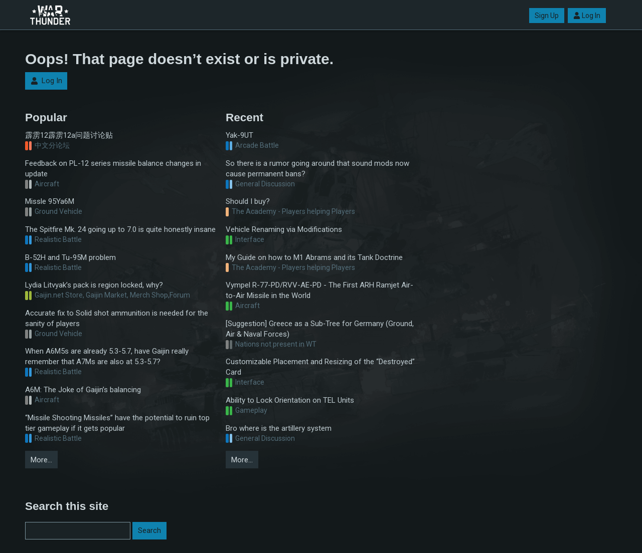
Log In (586, 16)
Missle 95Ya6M (49, 201)
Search (149, 530)
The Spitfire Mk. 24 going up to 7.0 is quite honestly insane (120, 229)
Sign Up (547, 16)
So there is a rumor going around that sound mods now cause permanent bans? (317, 168)
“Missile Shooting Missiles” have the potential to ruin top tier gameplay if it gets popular (117, 423)
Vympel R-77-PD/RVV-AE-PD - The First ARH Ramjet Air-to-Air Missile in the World (319, 290)
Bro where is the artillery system (279, 428)
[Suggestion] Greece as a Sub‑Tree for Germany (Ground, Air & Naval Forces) (320, 329)
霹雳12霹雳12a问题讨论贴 (69, 135)
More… (41, 459)
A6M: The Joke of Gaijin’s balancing (83, 389)
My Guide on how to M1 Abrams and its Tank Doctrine (314, 257)
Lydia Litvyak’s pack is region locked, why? (94, 285)
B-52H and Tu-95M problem (70, 257)
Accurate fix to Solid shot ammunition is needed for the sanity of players (116, 318)
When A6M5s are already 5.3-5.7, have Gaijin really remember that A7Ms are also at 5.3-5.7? (107, 356)
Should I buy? (248, 201)
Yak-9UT (239, 135)
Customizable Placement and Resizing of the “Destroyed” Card (320, 367)
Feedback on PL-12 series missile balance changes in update (113, 168)
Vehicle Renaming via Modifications (284, 229)
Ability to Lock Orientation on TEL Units (290, 400)
